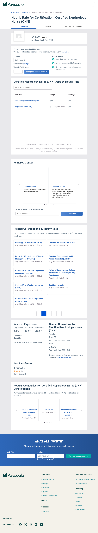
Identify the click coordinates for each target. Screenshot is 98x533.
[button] (23, 26)
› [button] (79, 185)
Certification (26, 12)
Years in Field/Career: (22, 67)
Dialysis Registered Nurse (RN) (27, 101)
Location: (17, 57)
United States (15, 12)
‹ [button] (19, 185)
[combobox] (31, 60)
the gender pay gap (64, 357)
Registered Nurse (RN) (23, 107)
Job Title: (10, 452)
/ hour (43, 37)
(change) (26, 64)
